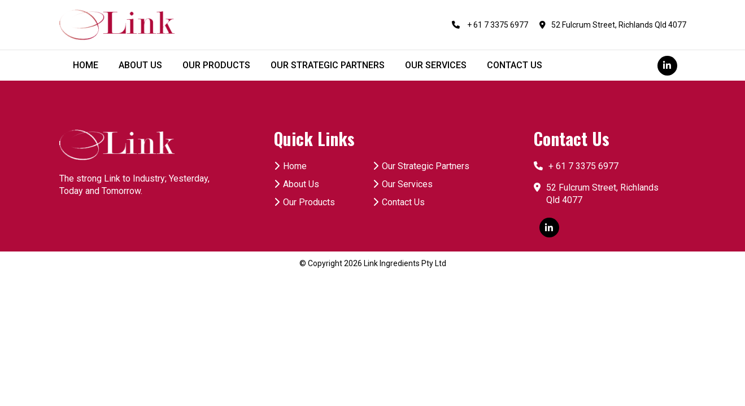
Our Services (403, 184)
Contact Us (399, 202)
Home (290, 166)
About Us (296, 184)
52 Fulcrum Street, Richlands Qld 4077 (612, 24)
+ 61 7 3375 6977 (490, 24)
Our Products (304, 202)
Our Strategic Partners (421, 166)
